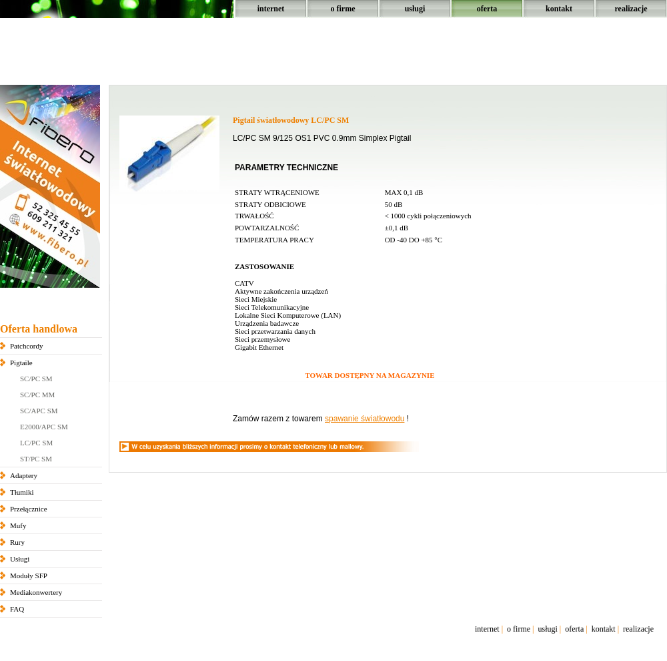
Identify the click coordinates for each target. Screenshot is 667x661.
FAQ (17, 609)
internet (271, 8)
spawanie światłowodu (364, 418)
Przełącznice (28, 509)
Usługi (19, 559)
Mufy (18, 525)
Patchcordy (26, 346)
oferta (487, 8)
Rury (17, 542)
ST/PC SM (36, 459)
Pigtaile (21, 363)
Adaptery (23, 475)
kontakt (559, 8)
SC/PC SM (36, 379)
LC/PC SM (36, 443)
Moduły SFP (28, 576)
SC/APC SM (39, 411)
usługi (415, 8)
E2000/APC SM (44, 427)
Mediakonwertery (36, 592)
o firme (343, 8)
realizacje (630, 8)
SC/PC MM (37, 395)
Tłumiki (21, 492)
